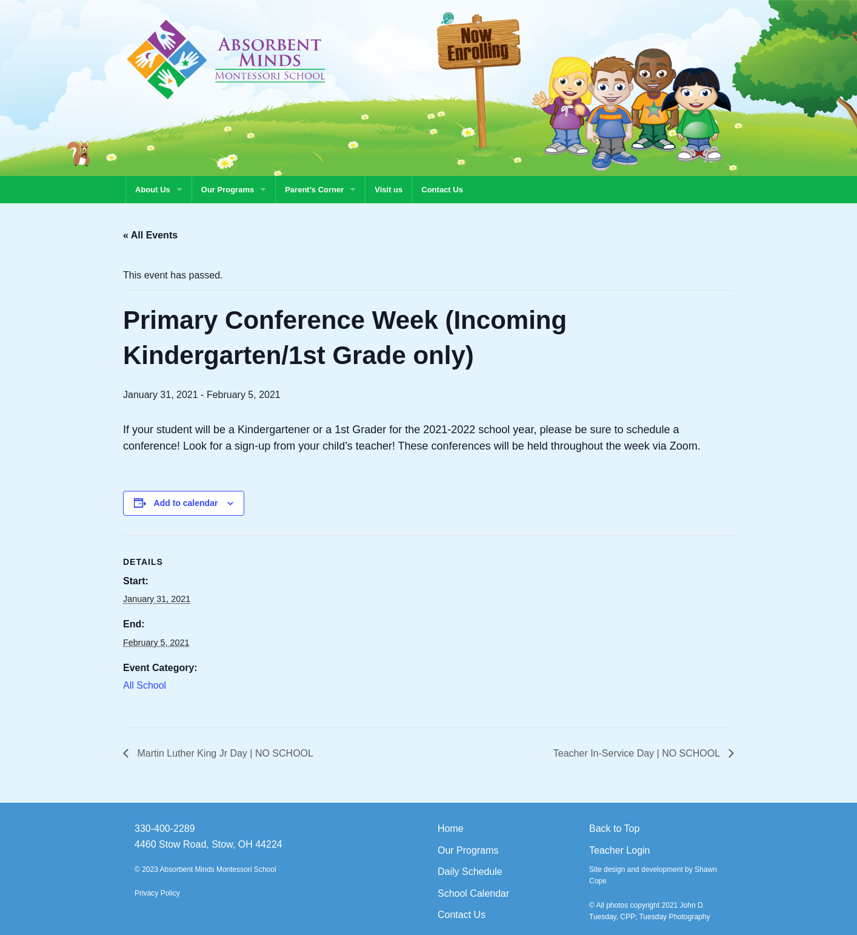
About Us (152, 189)
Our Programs (227, 189)
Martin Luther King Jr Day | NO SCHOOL (224, 753)
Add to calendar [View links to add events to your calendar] (186, 503)
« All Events (150, 235)
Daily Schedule (470, 871)
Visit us (388, 189)
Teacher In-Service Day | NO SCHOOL (637, 753)
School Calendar (473, 893)
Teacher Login (619, 850)
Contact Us (442, 189)
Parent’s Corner (314, 189)
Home (451, 828)
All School (144, 685)
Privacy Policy (157, 893)
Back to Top (614, 828)
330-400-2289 (165, 828)
